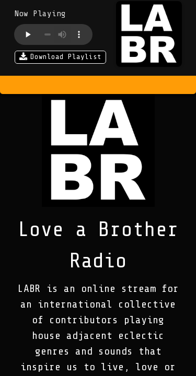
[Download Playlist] (60, 58)
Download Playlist (60, 57)
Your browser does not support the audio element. (53, 34)
